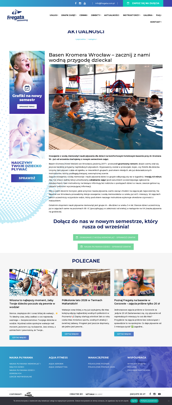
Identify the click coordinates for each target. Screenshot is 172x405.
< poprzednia (80, 39)
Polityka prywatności (149, 401)
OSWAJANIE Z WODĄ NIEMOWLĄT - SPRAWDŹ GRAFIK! (105, 237)
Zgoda (134, 401)
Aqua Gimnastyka (58, 367)
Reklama (132, 367)
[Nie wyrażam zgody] (168, 400)
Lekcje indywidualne (20, 377)
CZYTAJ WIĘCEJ (19, 337)
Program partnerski (138, 370)
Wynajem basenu (136, 364)
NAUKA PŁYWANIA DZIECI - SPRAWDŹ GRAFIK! (105, 247)
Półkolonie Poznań (98, 364)
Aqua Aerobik (56, 364)
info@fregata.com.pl (105, 3)
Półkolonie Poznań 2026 (101, 367)
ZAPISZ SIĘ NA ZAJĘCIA (143, 3)
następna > (92, 39)
